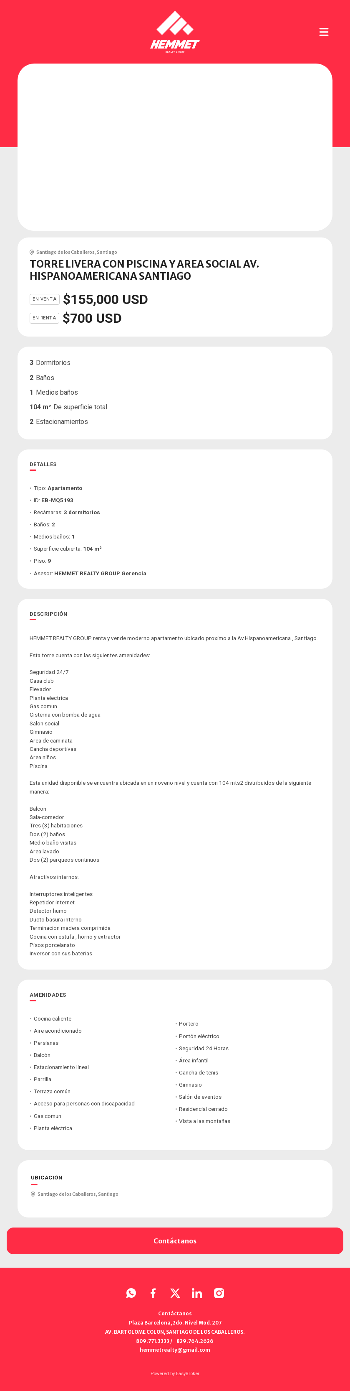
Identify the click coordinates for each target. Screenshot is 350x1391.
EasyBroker (187, 1373)
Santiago (107, 252)
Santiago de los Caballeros (65, 252)
